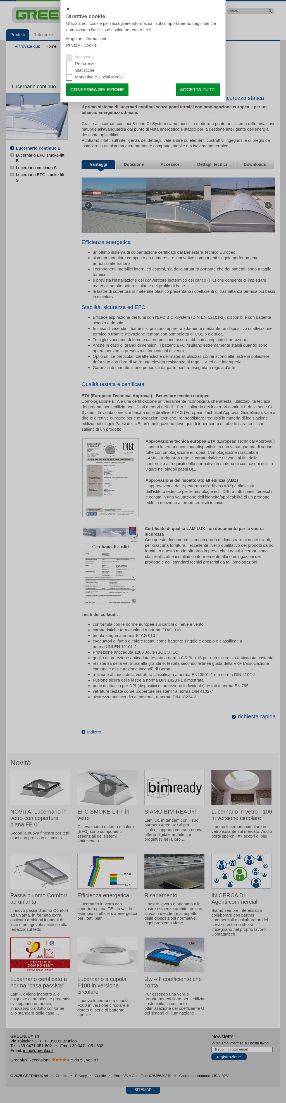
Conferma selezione (97, 89)
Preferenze (85, 63)
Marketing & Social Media (99, 77)
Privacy (73, 45)
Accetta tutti (198, 89)
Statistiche (84, 70)
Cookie (90, 45)
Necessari (84, 56)
